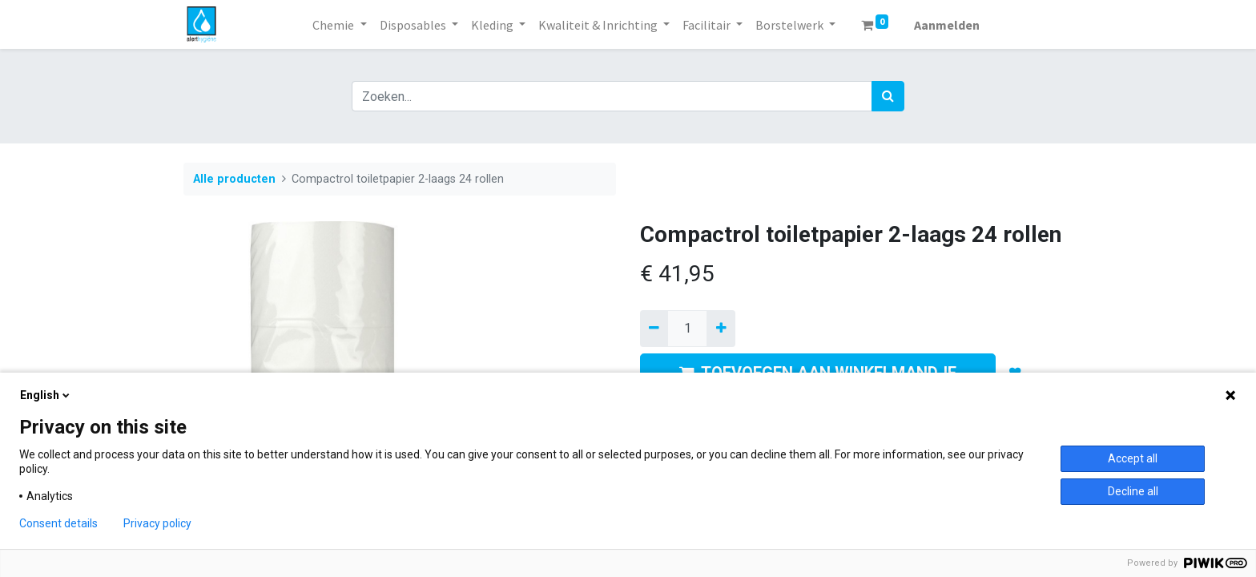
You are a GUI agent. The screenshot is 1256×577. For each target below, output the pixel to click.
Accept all (1132, 458)
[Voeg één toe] (720, 328)
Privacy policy (157, 523)
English (46, 395)
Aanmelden (947, 25)
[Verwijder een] (654, 328)
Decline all (1133, 491)
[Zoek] (888, 96)
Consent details (58, 523)
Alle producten (234, 179)
